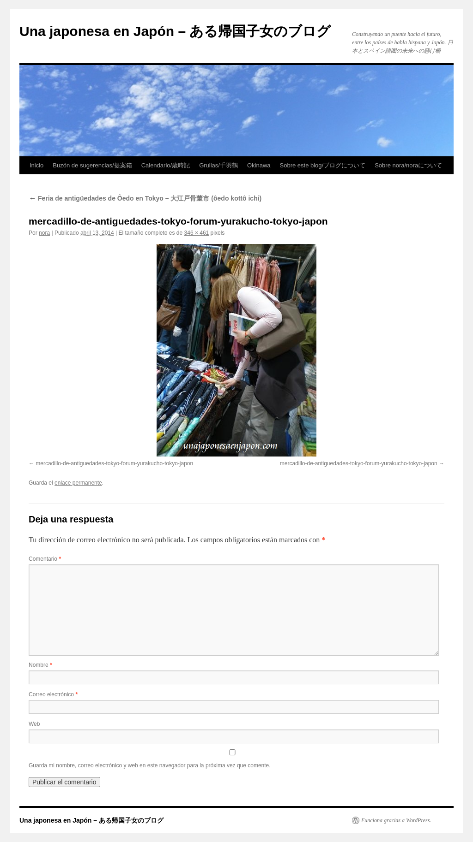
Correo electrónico (53, 694)
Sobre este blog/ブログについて (323, 165)
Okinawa (259, 165)
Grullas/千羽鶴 (218, 165)
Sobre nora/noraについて (408, 165)
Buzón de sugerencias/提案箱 (92, 165)
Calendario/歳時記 (165, 165)
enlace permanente (78, 483)
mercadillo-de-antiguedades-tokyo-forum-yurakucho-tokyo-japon (114, 463)
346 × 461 (196, 233)
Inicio (36, 165)
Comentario (45, 559)
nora (44, 233)
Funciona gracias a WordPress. (396, 820)
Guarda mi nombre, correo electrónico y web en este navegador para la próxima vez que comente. (150, 765)
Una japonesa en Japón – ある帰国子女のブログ (175, 31)
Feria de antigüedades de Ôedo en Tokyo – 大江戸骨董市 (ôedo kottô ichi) (145, 198)
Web (34, 724)
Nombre (40, 665)
